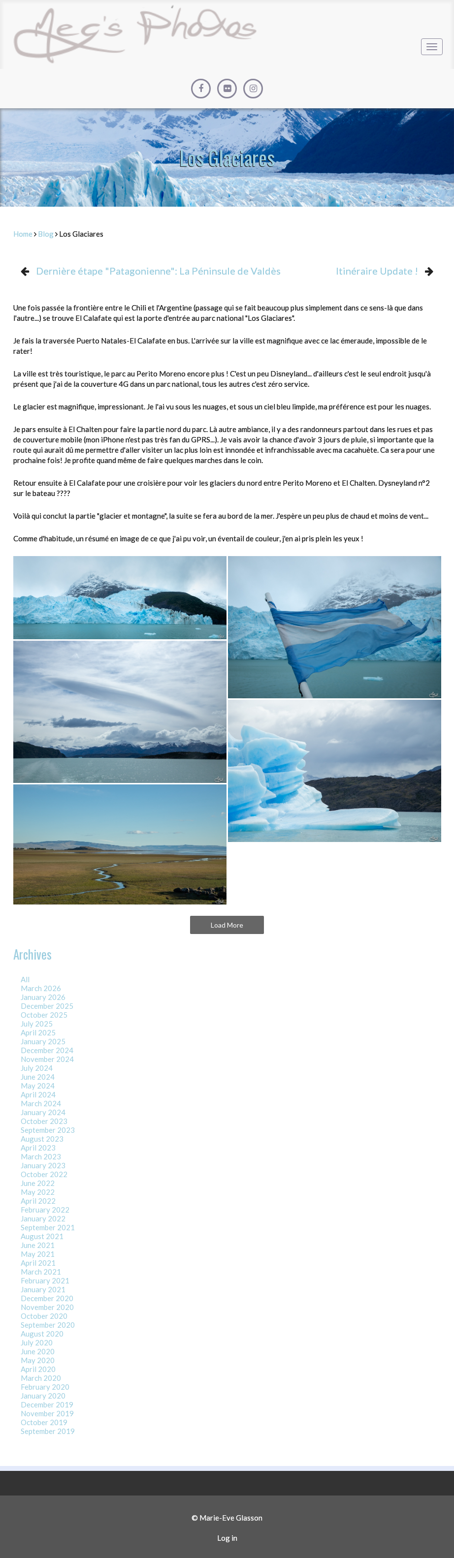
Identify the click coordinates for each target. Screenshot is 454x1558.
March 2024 (41, 1103)
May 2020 (38, 1360)
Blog (46, 233)
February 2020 (45, 1386)
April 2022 (38, 1200)
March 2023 (41, 1156)
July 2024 (37, 1067)
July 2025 (37, 1023)
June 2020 (38, 1351)
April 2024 (38, 1094)
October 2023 (44, 1121)
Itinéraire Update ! (377, 271)
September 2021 (48, 1227)
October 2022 (44, 1174)
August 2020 (42, 1333)
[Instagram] (253, 88)
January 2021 (43, 1289)
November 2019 (47, 1413)
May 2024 (38, 1085)
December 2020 (47, 1298)
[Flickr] (227, 88)
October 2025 (44, 1014)
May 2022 (38, 1191)
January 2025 (43, 1041)
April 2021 (38, 1262)
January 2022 (43, 1218)
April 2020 (38, 1369)
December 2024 (47, 1050)
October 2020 (44, 1315)
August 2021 (42, 1236)
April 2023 (38, 1147)
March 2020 (41, 1377)
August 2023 (42, 1138)
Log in (227, 1537)
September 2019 (48, 1431)
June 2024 (38, 1076)
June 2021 (38, 1245)
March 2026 (41, 988)
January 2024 (43, 1112)
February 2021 (45, 1280)
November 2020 (47, 1307)
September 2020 (48, 1324)
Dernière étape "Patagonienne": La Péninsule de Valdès (158, 271)
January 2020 (43, 1395)
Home (22, 233)
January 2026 (43, 997)
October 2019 (44, 1422)
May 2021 (38, 1253)
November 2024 (47, 1059)
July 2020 (37, 1342)
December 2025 (47, 1005)
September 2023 (48, 1129)
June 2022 (38, 1183)
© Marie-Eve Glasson (227, 1517)
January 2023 (43, 1165)
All (25, 979)
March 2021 (41, 1271)
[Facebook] (201, 88)
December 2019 (47, 1404)
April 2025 (38, 1032)
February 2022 (45, 1209)
